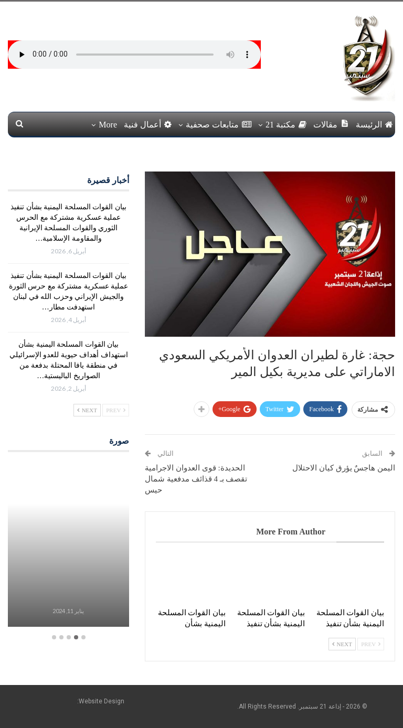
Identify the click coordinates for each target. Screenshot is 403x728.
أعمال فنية (148, 124)
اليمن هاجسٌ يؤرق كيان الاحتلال (343, 468)
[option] (68, 545)
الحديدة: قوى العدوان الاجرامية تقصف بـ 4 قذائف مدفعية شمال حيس (196, 479)
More (108, 124)
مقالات (331, 124)
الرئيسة (374, 124)
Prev (370, 644)
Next (342, 644)
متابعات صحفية (218, 124)
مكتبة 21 (286, 124)
